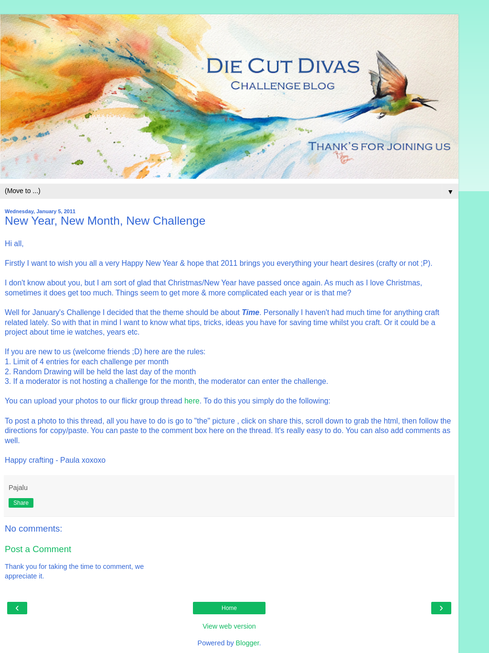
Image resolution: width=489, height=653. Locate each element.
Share (21, 503)
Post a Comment (38, 549)
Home (229, 608)
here (192, 401)
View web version (229, 626)
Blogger (247, 643)
